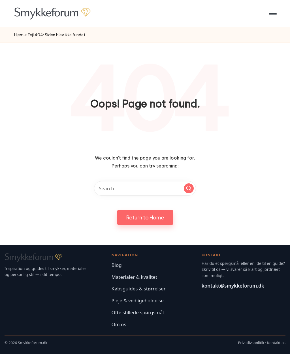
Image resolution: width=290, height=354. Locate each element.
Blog (117, 265)
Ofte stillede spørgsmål (138, 312)
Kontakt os (276, 342)
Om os (119, 324)
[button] (189, 188)
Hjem (19, 34)
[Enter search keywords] (145, 188)
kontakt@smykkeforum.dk (233, 285)
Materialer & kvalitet (134, 277)
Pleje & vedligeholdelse (138, 300)
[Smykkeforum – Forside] (55, 258)
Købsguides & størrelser (139, 288)
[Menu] (272, 13)
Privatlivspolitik (251, 342)
